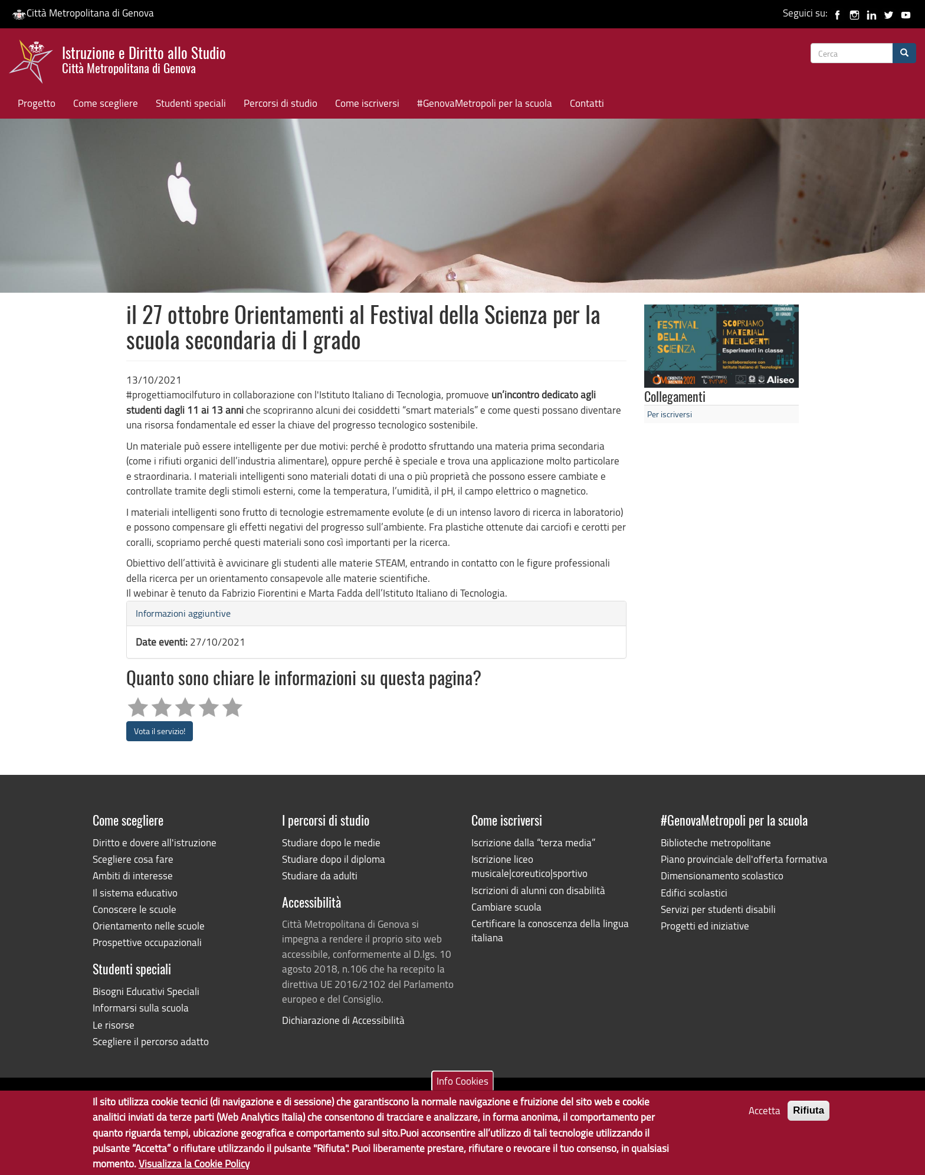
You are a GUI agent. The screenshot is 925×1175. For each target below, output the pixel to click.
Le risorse (114, 1025)
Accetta (764, 1116)
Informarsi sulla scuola (141, 1007)
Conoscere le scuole (134, 909)
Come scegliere (105, 103)
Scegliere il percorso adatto (151, 1041)
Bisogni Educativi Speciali (146, 991)
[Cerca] (904, 53)
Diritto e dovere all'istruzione (155, 842)
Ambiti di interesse (133, 875)
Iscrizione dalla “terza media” (533, 842)
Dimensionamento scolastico (722, 875)
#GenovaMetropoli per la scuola (484, 103)
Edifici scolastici (694, 892)
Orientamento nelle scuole (149, 925)
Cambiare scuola (506, 907)
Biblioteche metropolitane (716, 842)
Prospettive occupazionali (147, 942)
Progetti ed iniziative (705, 925)
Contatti (587, 103)
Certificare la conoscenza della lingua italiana (550, 930)
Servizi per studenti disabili (718, 909)
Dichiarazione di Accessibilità (343, 1020)
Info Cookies (462, 1086)
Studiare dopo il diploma (333, 859)
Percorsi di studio (280, 103)
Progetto (36, 103)
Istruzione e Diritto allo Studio (144, 58)
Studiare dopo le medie (331, 842)
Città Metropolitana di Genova (83, 12)
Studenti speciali (191, 103)
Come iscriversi (367, 103)
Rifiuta (808, 1116)
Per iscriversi (669, 414)
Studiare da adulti (319, 875)
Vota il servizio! (159, 731)
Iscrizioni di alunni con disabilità (538, 890)
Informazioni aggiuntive (183, 613)
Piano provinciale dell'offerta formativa (744, 859)
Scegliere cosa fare (133, 859)
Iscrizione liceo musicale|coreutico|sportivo (529, 866)
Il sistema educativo (135, 892)
